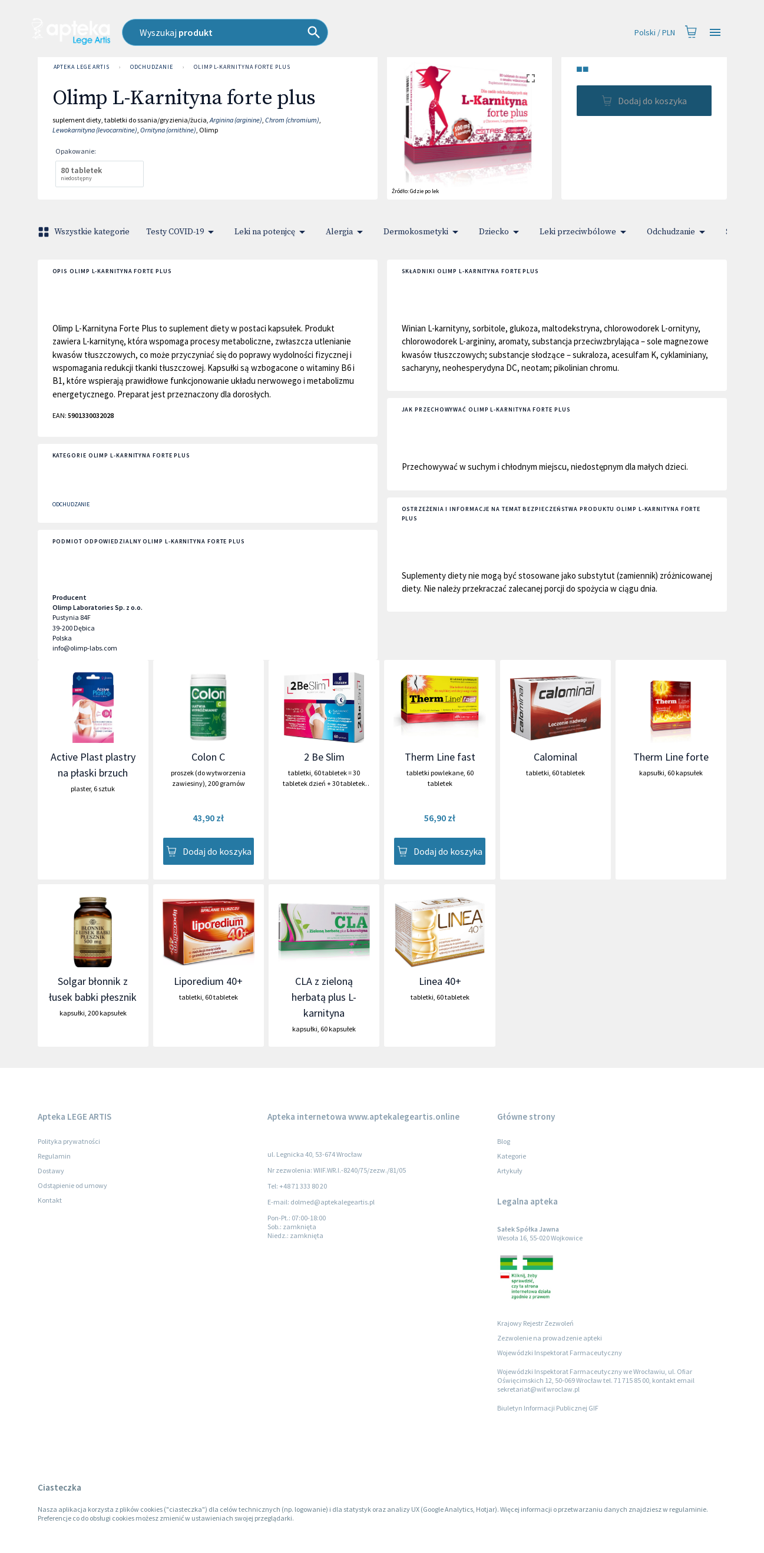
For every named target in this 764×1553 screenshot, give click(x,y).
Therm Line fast (440, 757)
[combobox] (290, 32)
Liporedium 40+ (208, 981)
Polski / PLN (655, 32)
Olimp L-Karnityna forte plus (242, 67)
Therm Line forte (671, 757)
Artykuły (509, 1170)
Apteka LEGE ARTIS (81, 67)
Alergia (346, 232)
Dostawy (51, 1170)
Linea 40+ (440, 981)
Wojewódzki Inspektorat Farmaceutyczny (559, 1352)
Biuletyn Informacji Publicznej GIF (547, 1407)
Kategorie (511, 1156)
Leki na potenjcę (271, 232)
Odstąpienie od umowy (72, 1185)
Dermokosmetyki (422, 232)
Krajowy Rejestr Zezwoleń (535, 1323)
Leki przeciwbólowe (585, 232)
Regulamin (54, 1156)
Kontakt (50, 1200)
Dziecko (501, 232)
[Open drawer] (715, 32)
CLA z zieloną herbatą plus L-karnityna (324, 997)
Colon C (208, 757)
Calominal (555, 757)
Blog (503, 1141)
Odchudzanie (151, 67)
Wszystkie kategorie (85, 232)
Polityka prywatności (69, 1141)
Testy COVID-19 (182, 232)
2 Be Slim (324, 757)
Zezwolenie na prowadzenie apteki (549, 1337)
